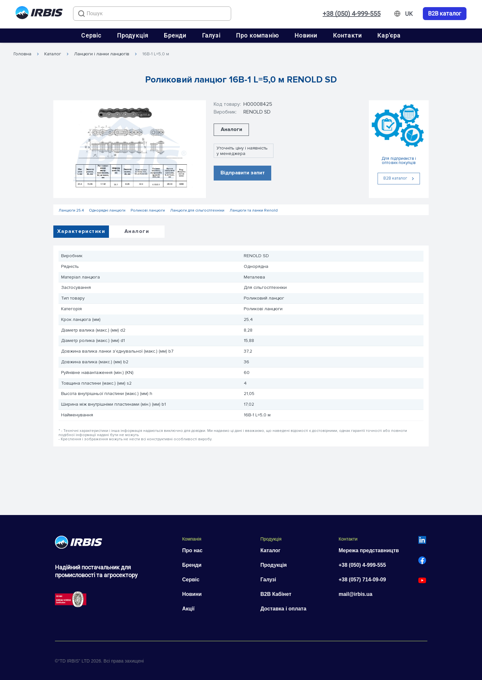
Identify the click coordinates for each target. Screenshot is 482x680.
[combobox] (152, 13)
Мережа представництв (368, 550)
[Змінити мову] (408, 14)
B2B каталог (444, 13)
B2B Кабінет (275, 594)
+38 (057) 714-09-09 (362, 579)
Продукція (133, 35)
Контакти (347, 35)
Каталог (52, 54)
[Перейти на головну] (39, 13)
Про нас (192, 550)
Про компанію (257, 35)
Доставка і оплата (283, 608)
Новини (306, 35)
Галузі (211, 35)
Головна (22, 54)
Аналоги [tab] (136, 231)
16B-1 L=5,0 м (155, 54)
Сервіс (91, 35)
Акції (188, 608)
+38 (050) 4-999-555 (351, 13)
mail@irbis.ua (355, 594)
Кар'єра (389, 35)
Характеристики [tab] (81, 231)
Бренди (175, 35)
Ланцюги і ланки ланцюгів (101, 54)
